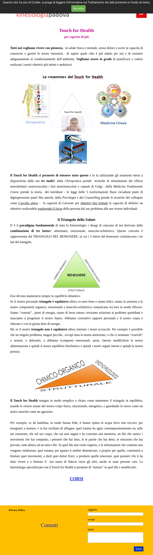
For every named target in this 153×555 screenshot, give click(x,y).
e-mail (91, 519)
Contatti (49, 525)
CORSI (76, 478)
